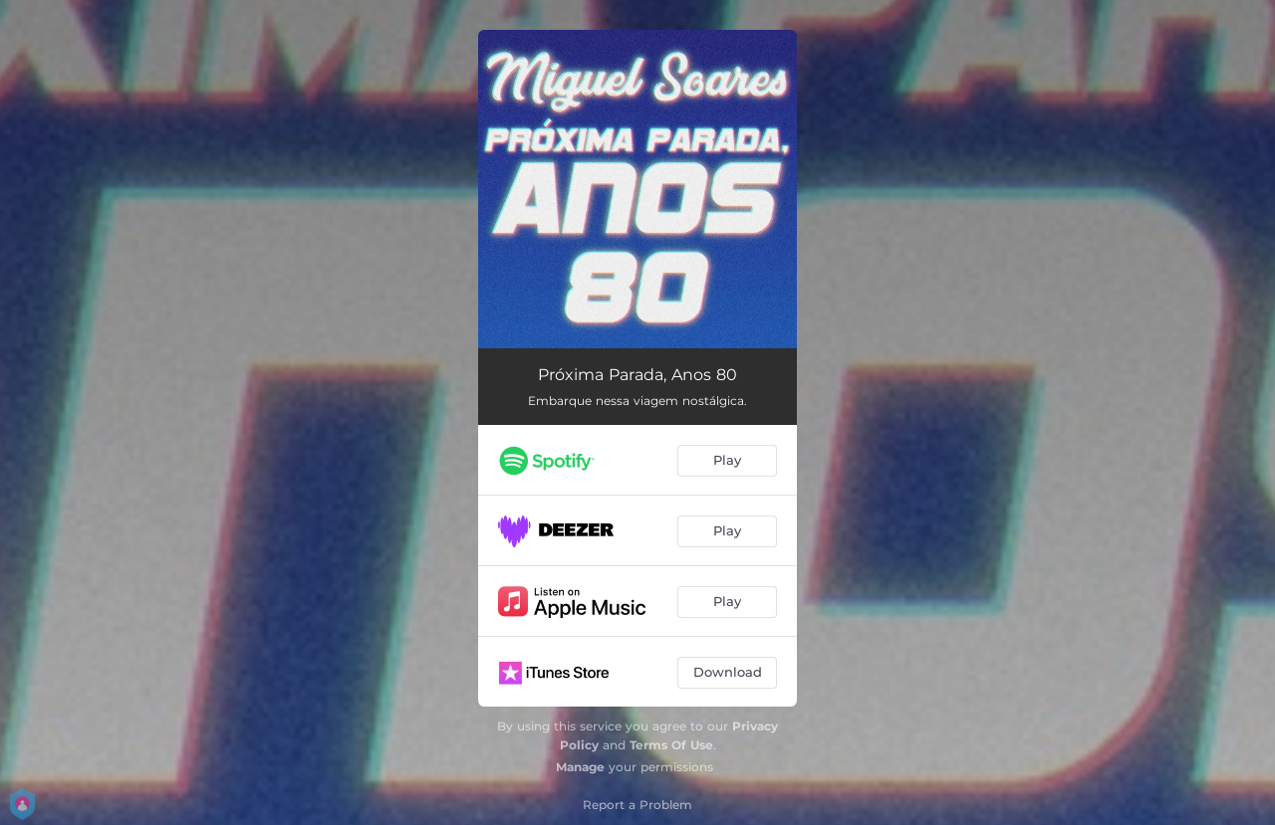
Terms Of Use (671, 744)
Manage (580, 766)
